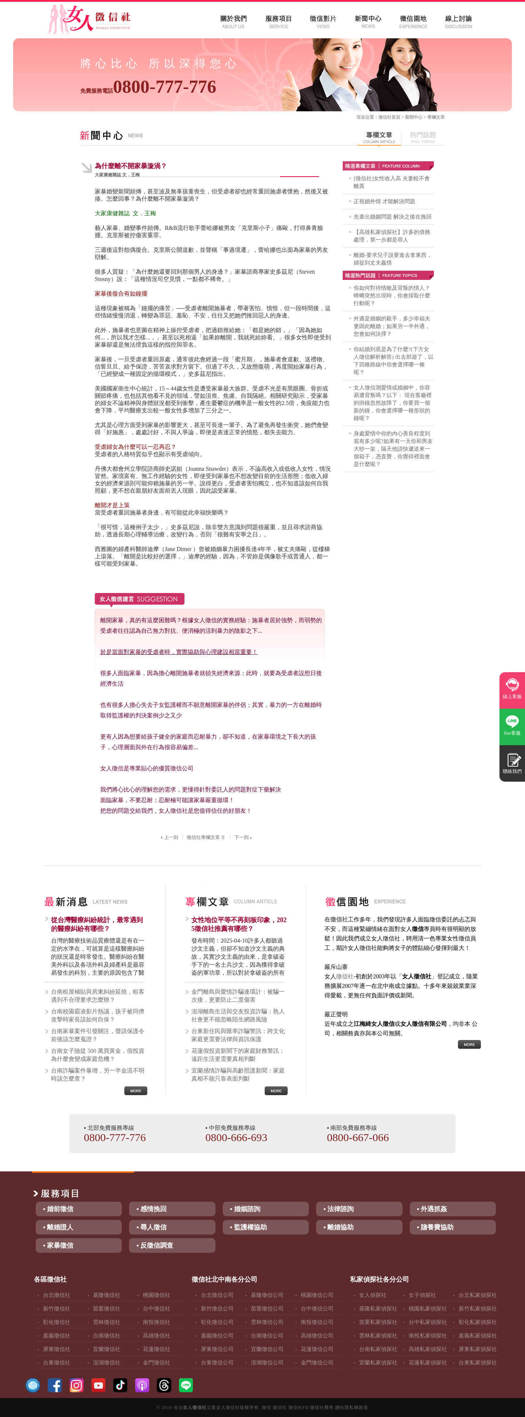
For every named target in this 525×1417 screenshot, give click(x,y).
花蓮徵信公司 (317, 1349)
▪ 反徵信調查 (154, 1245)
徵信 (266, 1407)
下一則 (243, 837)
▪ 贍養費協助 (435, 1227)
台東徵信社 (56, 1363)
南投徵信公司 (317, 1322)
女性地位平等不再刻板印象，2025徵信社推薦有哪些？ (239, 924)
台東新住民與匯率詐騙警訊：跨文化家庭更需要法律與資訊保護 (238, 1035)
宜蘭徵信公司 (267, 1349)
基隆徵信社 (106, 1295)
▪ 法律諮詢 (338, 1209)
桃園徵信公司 (317, 1295)
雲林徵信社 (106, 1322)
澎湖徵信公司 (267, 1363)
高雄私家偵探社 (428, 1349)
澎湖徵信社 (106, 1363)
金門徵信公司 (317, 1363)
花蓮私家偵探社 (428, 1363)
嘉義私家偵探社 (478, 1336)
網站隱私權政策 (351, 1407)
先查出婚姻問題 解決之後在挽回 (393, 217)
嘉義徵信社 (56, 1336)
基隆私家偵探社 (378, 1309)
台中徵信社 (156, 1309)
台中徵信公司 (317, 1309)
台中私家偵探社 (428, 1322)
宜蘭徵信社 (106, 1349)
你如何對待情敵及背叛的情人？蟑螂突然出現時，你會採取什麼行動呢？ (392, 295)
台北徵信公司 (217, 1295)
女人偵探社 (372, 1295)
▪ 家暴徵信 (58, 1245)
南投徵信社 (156, 1322)
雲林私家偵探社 (378, 1336)
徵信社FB (298, 1407)
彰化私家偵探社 (478, 1322)
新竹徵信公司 (217, 1309)
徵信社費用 (322, 1407)
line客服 (512, 733)
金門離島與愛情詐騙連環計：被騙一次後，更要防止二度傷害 (238, 996)
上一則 (168, 837)
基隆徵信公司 (267, 1295)
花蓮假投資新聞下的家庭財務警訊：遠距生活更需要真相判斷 (238, 1055)
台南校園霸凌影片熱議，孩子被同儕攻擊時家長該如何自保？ (97, 1015)
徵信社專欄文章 (206, 837)
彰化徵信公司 (217, 1322)
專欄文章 (436, 117)
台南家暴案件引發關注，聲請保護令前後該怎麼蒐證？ (97, 1035)
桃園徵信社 (156, 1295)
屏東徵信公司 (217, 1349)
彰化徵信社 (56, 1322)
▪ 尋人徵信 (151, 1227)
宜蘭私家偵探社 (378, 1363)
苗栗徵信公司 (267, 1309)
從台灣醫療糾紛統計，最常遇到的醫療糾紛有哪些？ (97, 924)
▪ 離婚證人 (58, 1227)
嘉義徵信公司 (217, 1336)
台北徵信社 (56, 1295)
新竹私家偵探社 (478, 1309)
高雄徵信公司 (317, 1336)
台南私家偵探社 (378, 1349)
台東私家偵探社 (478, 1363)
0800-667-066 (358, 1137)
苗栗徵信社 (106, 1309)
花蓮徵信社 (156, 1349)
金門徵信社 (156, 1363)
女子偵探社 (422, 1295)
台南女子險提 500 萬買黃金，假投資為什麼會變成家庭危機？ (97, 1055)
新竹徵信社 (56, 1309)
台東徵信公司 (217, 1363)
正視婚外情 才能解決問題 (384, 201)
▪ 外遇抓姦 (432, 1209)
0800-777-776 (148, 86)
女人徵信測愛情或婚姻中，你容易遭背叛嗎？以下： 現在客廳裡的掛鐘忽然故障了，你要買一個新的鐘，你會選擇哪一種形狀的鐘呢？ (393, 403)
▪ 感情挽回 (151, 1209)
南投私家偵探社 (428, 1336)
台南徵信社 (106, 1336)
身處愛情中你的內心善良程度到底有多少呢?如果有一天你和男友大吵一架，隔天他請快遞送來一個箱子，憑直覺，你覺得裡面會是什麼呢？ (393, 449)
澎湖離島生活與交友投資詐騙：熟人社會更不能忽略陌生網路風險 (238, 1015)
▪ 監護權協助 (248, 1227)
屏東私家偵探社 (478, 1349)
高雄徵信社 (156, 1336)
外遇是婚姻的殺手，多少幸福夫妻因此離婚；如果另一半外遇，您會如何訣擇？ (392, 326)
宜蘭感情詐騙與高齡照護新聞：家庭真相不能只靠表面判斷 (238, 1074)
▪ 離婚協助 (338, 1227)
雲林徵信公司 (267, 1322)
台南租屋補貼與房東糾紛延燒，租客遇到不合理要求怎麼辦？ (97, 996)
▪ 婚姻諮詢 (245, 1209)
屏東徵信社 (56, 1349)
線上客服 (512, 696)
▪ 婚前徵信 (58, 1209)
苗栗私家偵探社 (378, 1322)
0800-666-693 (236, 1137)
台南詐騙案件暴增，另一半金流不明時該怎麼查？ (97, 1074)
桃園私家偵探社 (428, 1309)
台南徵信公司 (267, 1336)
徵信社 (385, 117)
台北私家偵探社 (478, 1295)
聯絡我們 (512, 771)
